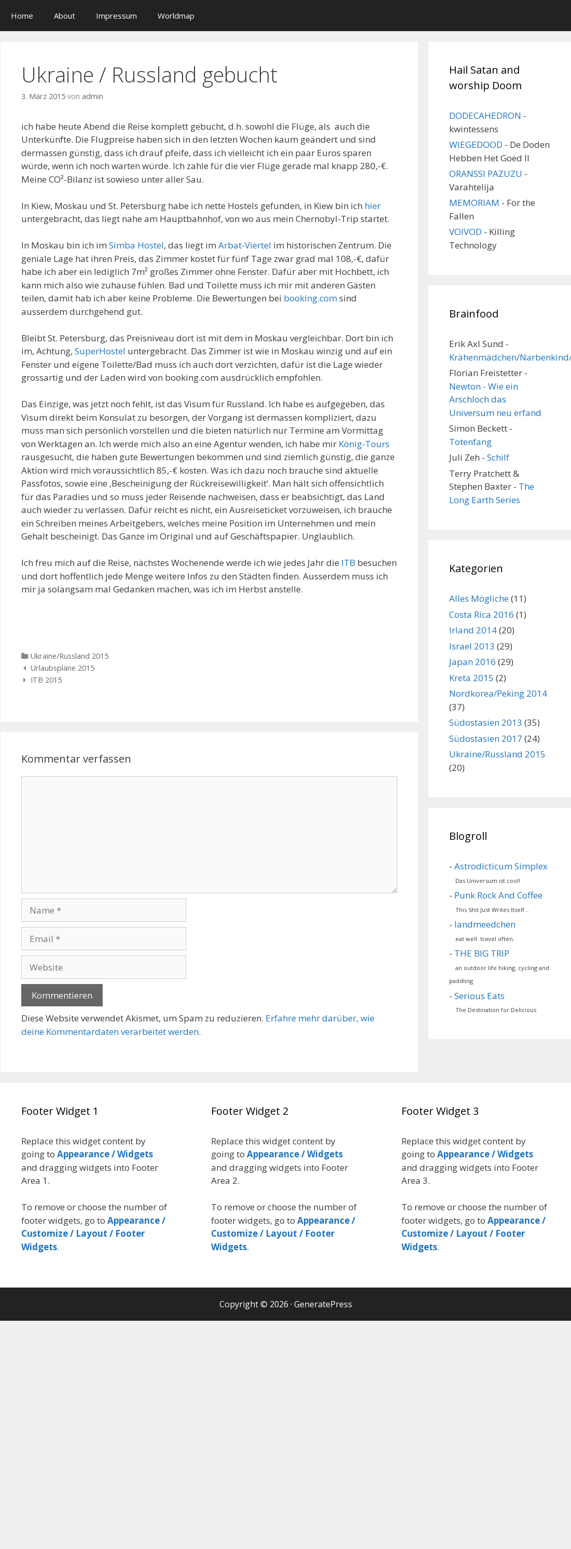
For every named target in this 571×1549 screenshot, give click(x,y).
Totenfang (470, 442)
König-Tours (364, 444)
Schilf (498, 457)
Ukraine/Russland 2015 (69, 656)
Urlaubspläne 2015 (62, 668)
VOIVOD (465, 232)
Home (22, 15)
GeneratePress (323, 1304)
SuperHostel (100, 351)
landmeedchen (485, 924)
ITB (348, 563)
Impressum (116, 15)
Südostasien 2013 (485, 722)
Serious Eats (479, 996)
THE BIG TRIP (481, 953)
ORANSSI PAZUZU (485, 173)
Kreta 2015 (471, 678)
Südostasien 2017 (485, 738)
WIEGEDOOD (476, 144)
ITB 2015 (46, 680)
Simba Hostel (136, 245)
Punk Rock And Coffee (498, 895)
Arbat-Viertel (244, 245)
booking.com (310, 298)
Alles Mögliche (479, 598)
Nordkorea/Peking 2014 (498, 693)
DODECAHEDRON (485, 115)
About (64, 15)
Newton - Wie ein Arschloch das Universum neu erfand (495, 399)
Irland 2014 (473, 630)
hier (373, 206)
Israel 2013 (472, 646)
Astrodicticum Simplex (501, 866)
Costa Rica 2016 (481, 614)
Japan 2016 (472, 662)
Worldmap (176, 15)
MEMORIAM (474, 203)
